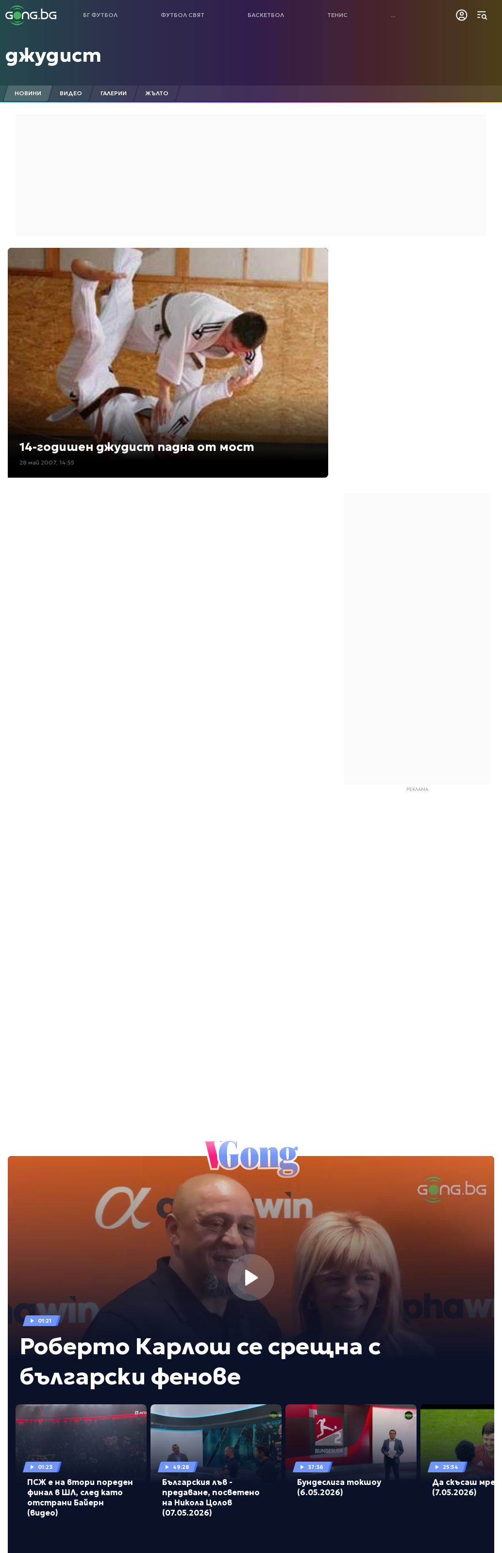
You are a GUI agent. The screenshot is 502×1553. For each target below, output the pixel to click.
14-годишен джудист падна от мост (136, 447)
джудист (53, 55)
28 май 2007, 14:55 (46, 462)
